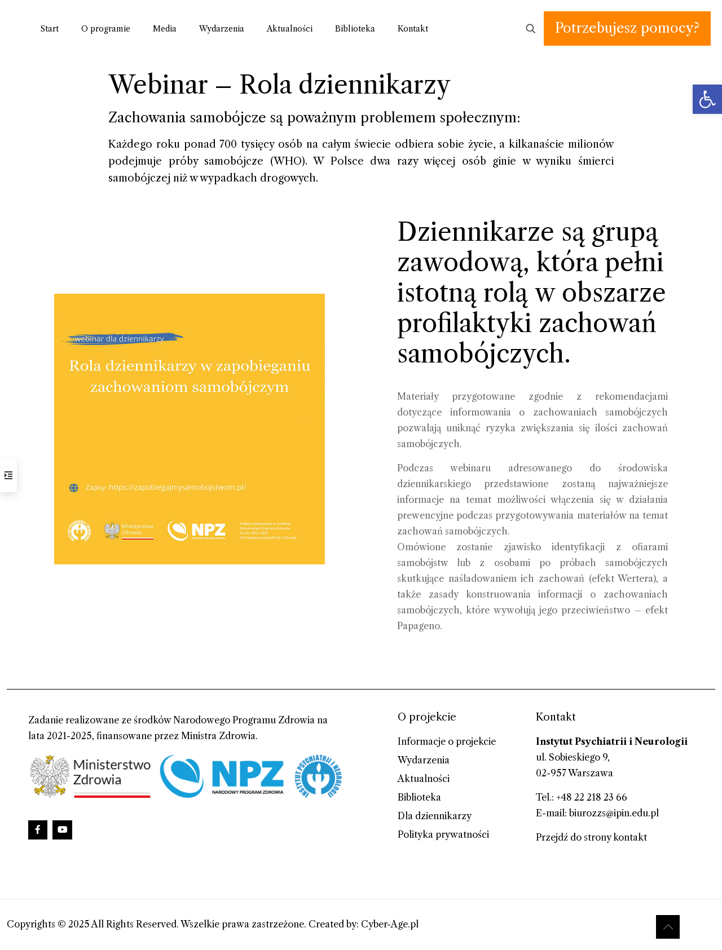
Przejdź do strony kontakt (591, 837)
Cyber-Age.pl (390, 924)
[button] (707, 99)
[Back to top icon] (668, 927)
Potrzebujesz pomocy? (627, 28)
